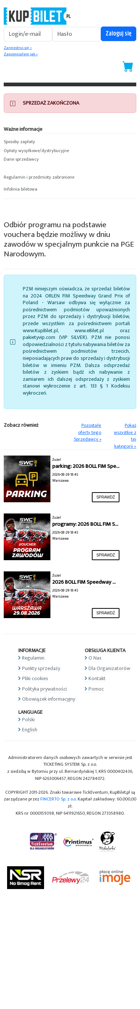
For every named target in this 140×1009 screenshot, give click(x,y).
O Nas (95, 658)
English (29, 729)
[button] (70, 142)
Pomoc (96, 689)
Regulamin (33, 658)
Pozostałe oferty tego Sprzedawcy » (88, 432)
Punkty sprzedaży (41, 668)
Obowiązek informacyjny (48, 699)
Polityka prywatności (44, 689)
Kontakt (97, 678)
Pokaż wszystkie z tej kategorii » (125, 436)
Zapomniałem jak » (21, 54)
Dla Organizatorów (109, 668)
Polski (28, 719)
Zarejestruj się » (18, 47)
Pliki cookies (35, 678)
